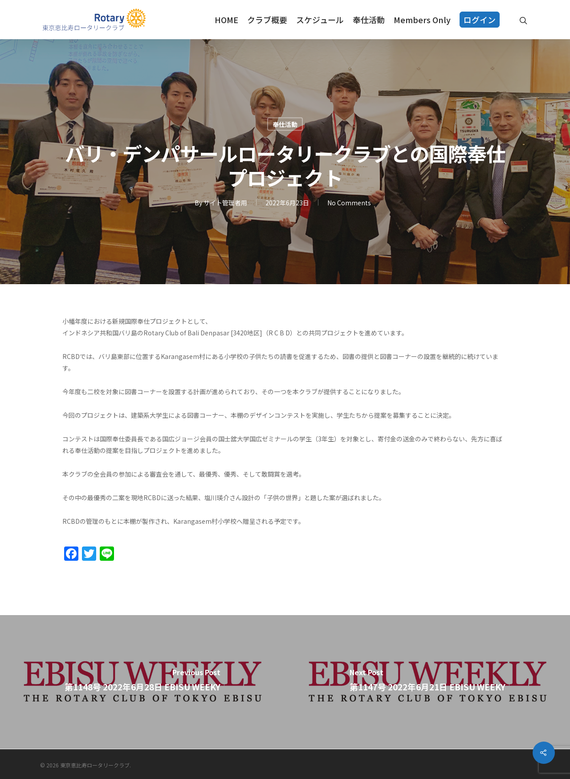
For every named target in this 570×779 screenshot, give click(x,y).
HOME (226, 20)
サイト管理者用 (225, 202)
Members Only (422, 20)
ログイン (480, 19)
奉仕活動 (369, 20)
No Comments (349, 202)
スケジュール (320, 20)
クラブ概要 (267, 20)
